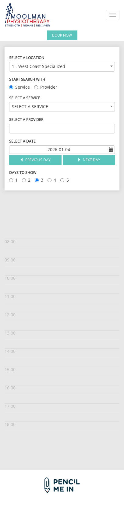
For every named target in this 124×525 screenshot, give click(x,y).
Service (19, 87)
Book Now (62, 35)
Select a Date (22, 141)
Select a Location (26, 57)
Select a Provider (26, 119)
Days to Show (22, 172)
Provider (45, 87)
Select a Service (24, 98)
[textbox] (12, 129)
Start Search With (27, 79)
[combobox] (62, 67)
